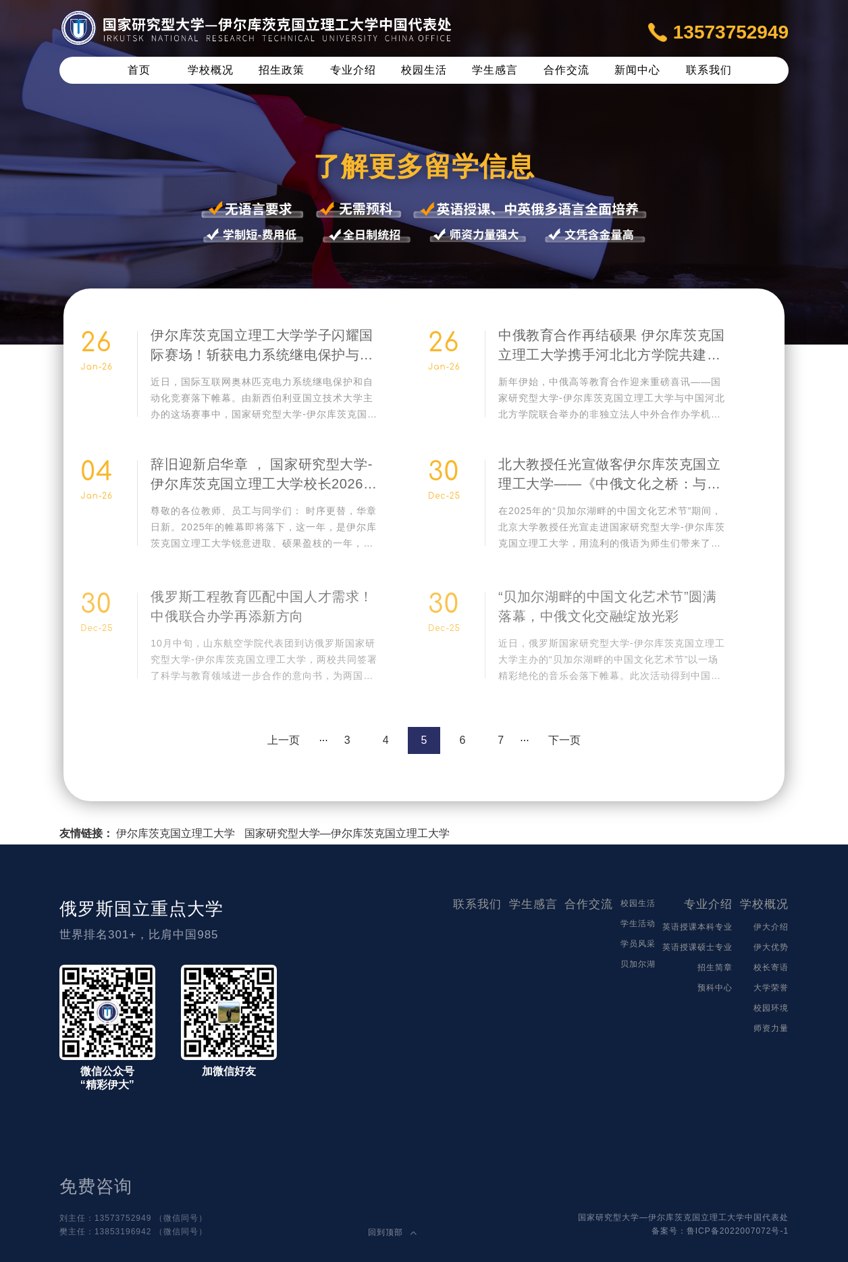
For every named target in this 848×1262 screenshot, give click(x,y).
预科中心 (715, 987)
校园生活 (424, 70)
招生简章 (715, 967)
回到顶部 (392, 1232)
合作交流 (566, 70)
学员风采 (638, 944)
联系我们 (709, 70)
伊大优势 (771, 947)
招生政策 (281, 70)
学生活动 (638, 923)
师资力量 (771, 1028)
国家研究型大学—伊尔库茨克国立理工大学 (347, 833)
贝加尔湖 (638, 964)
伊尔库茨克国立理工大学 (175, 833)
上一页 (283, 740)
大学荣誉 (771, 987)
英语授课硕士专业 (697, 947)
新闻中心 (637, 70)
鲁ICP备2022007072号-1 (738, 1231)
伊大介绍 (771, 927)
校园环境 (771, 1008)
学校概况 (211, 70)
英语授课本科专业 (697, 927)
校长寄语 (771, 967)
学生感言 (495, 70)
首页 (139, 70)
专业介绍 (353, 70)
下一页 (564, 740)
